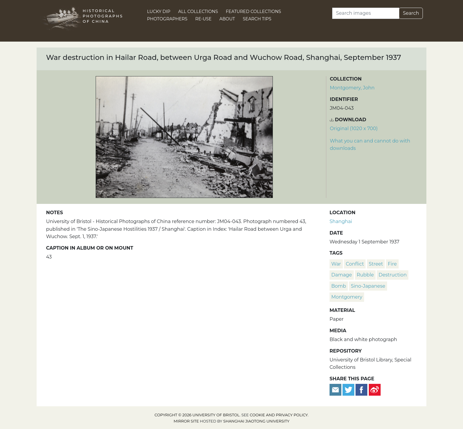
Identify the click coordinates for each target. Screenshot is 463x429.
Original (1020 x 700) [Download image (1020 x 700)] (354, 128)
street (376, 264)
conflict (355, 264)
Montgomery (346, 297)
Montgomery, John (352, 88)
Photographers (167, 19)
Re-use (203, 19)
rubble (365, 275)
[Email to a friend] (336, 389)
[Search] (365, 13)
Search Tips (257, 19)
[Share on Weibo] (375, 389)
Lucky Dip (158, 11)
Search (411, 13)
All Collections (198, 11)
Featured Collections (253, 11)
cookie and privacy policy (279, 415)
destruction (393, 275)
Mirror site (186, 421)
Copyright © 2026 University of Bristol (196, 415)
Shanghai (341, 221)
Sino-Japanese (368, 286)
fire (392, 264)
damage (341, 275)
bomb (338, 286)
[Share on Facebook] (361, 389)
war (336, 264)
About (227, 19)
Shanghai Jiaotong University (256, 421)
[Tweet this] (349, 389)
